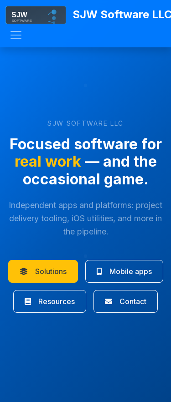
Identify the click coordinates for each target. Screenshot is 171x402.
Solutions (43, 271)
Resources (50, 301)
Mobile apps (124, 271)
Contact (125, 301)
